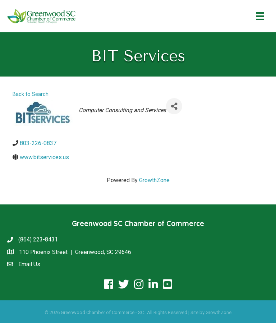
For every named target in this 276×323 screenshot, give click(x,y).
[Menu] (260, 16)
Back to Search (31, 94)
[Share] (174, 106)
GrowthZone (154, 180)
